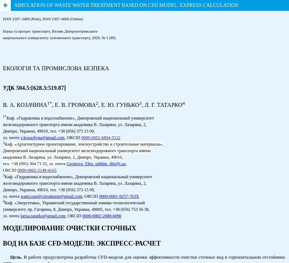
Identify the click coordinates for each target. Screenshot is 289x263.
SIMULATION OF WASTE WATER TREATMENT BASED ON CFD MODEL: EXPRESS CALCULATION (126, 5)
